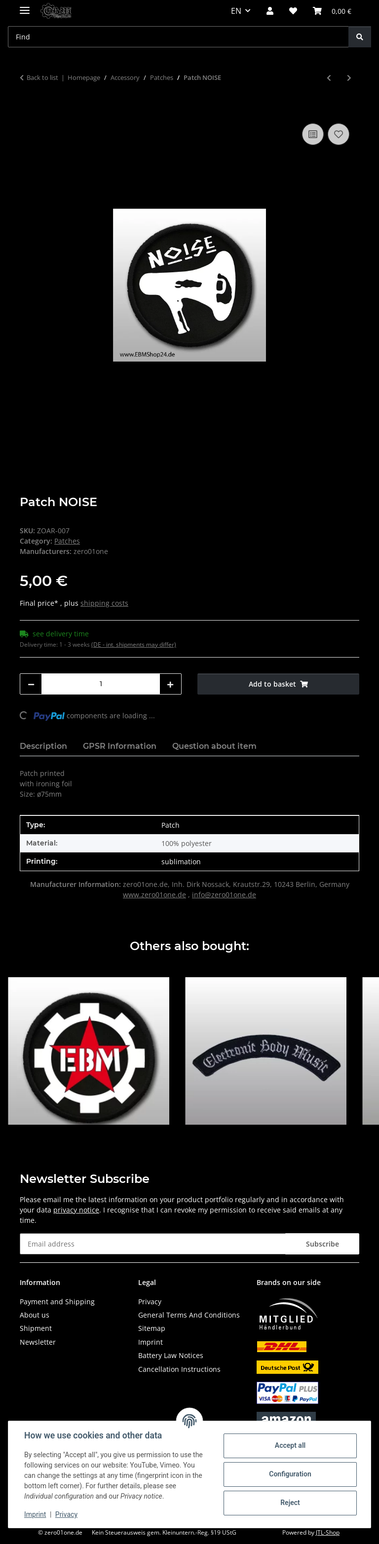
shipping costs (104, 603)
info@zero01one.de (224, 894)
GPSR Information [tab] (119, 746)
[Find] (359, 36)
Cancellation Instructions (179, 1369)
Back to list (42, 77)
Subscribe (322, 1244)
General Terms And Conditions (189, 1315)
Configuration (290, 1474)
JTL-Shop (328, 1532)
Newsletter (38, 1342)
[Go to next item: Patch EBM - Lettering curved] (349, 77)
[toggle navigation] (25, 6)
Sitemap (151, 1328)
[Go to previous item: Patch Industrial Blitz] (329, 77)
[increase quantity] (170, 684)
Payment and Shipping (57, 1301)
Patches (67, 541)
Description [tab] (43, 746)
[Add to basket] (28, 110)
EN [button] (236, 10)
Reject (290, 1503)
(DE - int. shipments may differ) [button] (133, 644)
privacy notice (76, 1209)
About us (34, 1315)
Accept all (290, 1445)
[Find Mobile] (178, 36)
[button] (270, 11)
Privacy (66, 1514)
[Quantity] (100, 684)
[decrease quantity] (31, 684)
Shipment (36, 1328)
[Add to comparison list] (313, 134)
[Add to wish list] (338, 134)
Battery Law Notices (170, 1355)
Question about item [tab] (214, 746)
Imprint (35, 1514)
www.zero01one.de (154, 894)
